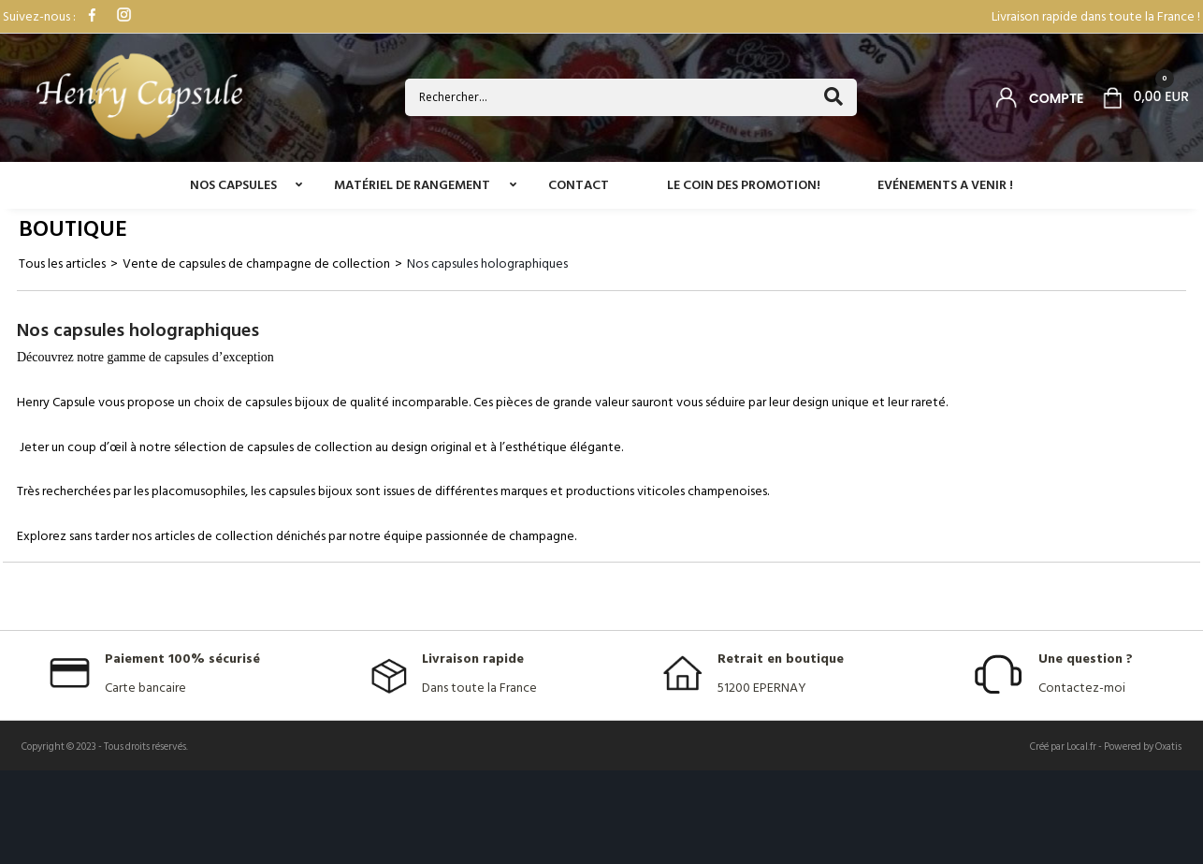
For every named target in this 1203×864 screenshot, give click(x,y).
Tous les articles (62, 263)
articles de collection (213, 536)
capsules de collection (309, 447)
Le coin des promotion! (743, 185)
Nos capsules (233, 185)
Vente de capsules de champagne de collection (256, 263)
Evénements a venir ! (945, 185)
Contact (578, 185)
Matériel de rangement (412, 185)
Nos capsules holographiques (487, 263)
